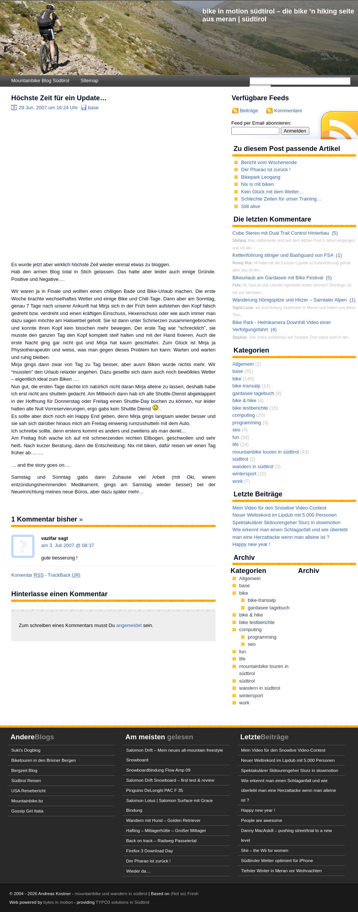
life (235, 444)
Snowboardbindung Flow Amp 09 (158, 769)
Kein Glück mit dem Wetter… (272, 191)
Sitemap (90, 80)
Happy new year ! (251, 544)
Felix (236, 285)
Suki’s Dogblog (25, 750)
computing (243, 415)
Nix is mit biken (257, 184)
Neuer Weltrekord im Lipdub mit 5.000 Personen (284, 515)
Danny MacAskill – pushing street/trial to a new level (286, 835)
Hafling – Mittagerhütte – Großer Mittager (166, 830)
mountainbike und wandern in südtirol (111, 893)
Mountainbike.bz (27, 800)
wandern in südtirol (252, 466)
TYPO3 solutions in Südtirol (122, 902)
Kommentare (288, 110)
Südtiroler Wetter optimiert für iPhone (277, 860)
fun (235, 437)
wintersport (244, 473)
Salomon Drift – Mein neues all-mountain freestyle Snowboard (174, 755)
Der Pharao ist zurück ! (266, 169)
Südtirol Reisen (26, 780)
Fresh (193, 893)
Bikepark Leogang (260, 177)
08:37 (88, 545)
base (93, 107)
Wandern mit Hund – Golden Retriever (163, 820)
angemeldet (129, 625)
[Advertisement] (70, 185)
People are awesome (261, 820)
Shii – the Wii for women (264, 850)
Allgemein (243, 364)
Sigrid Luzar (242, 308)
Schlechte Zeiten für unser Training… (281, 199)
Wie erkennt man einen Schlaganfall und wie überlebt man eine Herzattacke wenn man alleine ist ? (288, 790)
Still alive (250, 206)
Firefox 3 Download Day (149, 850)
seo (236, 430)
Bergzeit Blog (24, 770)
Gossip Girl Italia (27, 810)
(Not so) (179, 893)
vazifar (49, 538)
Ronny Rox (242, 263)
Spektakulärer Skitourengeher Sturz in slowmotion (286, 522)
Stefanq (239, 240)
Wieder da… (138, 870)
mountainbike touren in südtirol (265, 452)
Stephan (239, 337)
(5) (335, 233)
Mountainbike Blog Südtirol (40, 80)
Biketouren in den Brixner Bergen (43, 760)
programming (246, 422)
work (237, 481)
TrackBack (64, 575)
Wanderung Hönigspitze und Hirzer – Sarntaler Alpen (289, 300)
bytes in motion (58, 902)
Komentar (27, 575)
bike (236, 378)
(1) (339, 255)
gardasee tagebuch (253, 393)
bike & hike (244, 400)
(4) (274, 329)
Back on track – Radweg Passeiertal (161, 840)
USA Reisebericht (28, 790)
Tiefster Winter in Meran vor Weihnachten (281, 870)
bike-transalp (246, 386)
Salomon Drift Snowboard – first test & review (170, 780)
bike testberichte (250, 408)
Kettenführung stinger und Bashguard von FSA (282, 255)
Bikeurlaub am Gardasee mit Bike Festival (277, 277)
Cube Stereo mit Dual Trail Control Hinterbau (280, 233)
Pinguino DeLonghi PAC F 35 (154, 790)
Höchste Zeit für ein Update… (59, 98)
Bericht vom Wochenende (269, 162)
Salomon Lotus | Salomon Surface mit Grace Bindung (169, 805)
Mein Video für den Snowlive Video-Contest (279, 508)
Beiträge (249, 110)
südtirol (240, 459)
